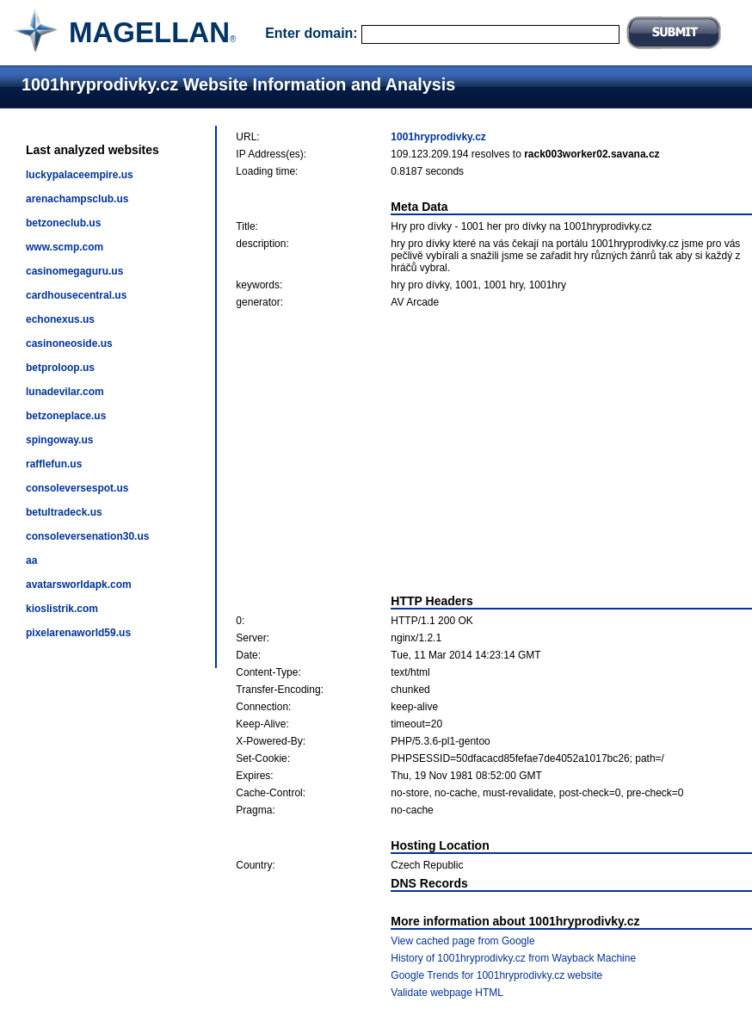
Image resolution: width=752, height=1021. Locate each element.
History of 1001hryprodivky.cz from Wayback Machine (513, 958)
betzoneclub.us (63, 223)
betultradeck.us (64, 512)
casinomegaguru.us (74, 271)
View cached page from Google (462, 941)
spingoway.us (59, 440)
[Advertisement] (494, 451)
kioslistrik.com (62, 609)
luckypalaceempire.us (79, 175)
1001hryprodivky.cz (438, 137)
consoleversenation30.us (87, 536)
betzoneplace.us (66, 416)
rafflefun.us (54, 464)
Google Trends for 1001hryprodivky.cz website (496, 975)
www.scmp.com (64, 247)
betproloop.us (60, 368)
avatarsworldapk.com (79, 585)
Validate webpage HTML (447, 993)
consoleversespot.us (77, 488)
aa (31, 560)
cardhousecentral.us (76, 295)
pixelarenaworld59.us (78, 633)
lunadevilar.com (65, 392)
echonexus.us (60, 319)
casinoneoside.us (69, 343)
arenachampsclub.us (77, 199)
